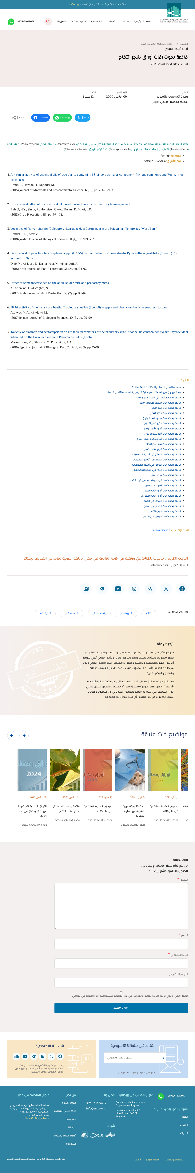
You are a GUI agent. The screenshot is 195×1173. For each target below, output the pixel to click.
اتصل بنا (61, 22)
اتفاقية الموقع (152, 1160)
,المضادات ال (99, 614)
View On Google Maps (37, 1118)
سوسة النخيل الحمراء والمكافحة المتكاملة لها (156, 387)
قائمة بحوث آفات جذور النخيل (165, 413)
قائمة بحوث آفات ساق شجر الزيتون (162, 418)
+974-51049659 (26, 21)
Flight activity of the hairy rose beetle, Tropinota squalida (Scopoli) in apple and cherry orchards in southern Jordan (88, 307)
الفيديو (184, 1125)
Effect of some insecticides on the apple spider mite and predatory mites (59, 283)
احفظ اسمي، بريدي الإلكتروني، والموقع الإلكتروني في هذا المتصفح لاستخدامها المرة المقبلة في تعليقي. (130, 996)
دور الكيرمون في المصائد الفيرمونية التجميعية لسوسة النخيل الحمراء (144, 392)
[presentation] (11, 735)
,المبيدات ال (126, 614)
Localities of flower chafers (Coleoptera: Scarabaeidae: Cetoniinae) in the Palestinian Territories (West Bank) (83, 228)
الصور (185, 1117)
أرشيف (137, 1160)
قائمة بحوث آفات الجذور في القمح (162, 506)
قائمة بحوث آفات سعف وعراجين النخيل (159, 403)
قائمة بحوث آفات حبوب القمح (165, 512)
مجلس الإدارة (69, 1103)
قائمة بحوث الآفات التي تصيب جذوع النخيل (157, 398)
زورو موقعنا (74, 4)
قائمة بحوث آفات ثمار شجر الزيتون (162, 434)
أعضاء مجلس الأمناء (65, 1136)
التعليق (182, 880)
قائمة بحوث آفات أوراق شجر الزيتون (162, 429)
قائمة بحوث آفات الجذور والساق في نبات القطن (155, 481)
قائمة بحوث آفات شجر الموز (166, 475)
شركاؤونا (71, 1144)
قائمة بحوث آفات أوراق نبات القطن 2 (161, 496)
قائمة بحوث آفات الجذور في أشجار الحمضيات (157, 460)
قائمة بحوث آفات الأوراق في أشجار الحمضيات (156, 465)
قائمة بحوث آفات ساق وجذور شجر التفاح (159, 439)
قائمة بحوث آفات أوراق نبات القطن (162, 491)
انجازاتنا (72, 1128)
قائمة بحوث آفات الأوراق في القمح (162, 517)
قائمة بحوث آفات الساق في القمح (162, 501)
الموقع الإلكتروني (178, 974)
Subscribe (162, 1058)
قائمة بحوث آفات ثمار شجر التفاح (163, 444)
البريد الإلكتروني (178, 955)
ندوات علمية (97, 22)
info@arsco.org (161, 530)
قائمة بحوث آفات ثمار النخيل (165, 408)
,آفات (149, 614)
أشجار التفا (45, 614)
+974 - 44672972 (96, 1102)
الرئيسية (184, 44)
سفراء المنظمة (78, 22)
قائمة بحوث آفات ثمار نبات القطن (163, 486)
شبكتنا (112, 22)
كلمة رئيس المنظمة (65, 1111)
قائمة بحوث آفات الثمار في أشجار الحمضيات (157, 470)
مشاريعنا (71, 1119)
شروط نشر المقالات (174, 1160)
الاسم (183, 935)
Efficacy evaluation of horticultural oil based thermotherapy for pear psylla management (70, 204)
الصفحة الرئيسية (142, 22)
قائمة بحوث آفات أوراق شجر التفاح (162, 449)
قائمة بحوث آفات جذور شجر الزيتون (162, 423)
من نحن (125, 22)
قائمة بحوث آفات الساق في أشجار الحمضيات (156, 455)
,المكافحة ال (71, 614)
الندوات (184, 1133)
